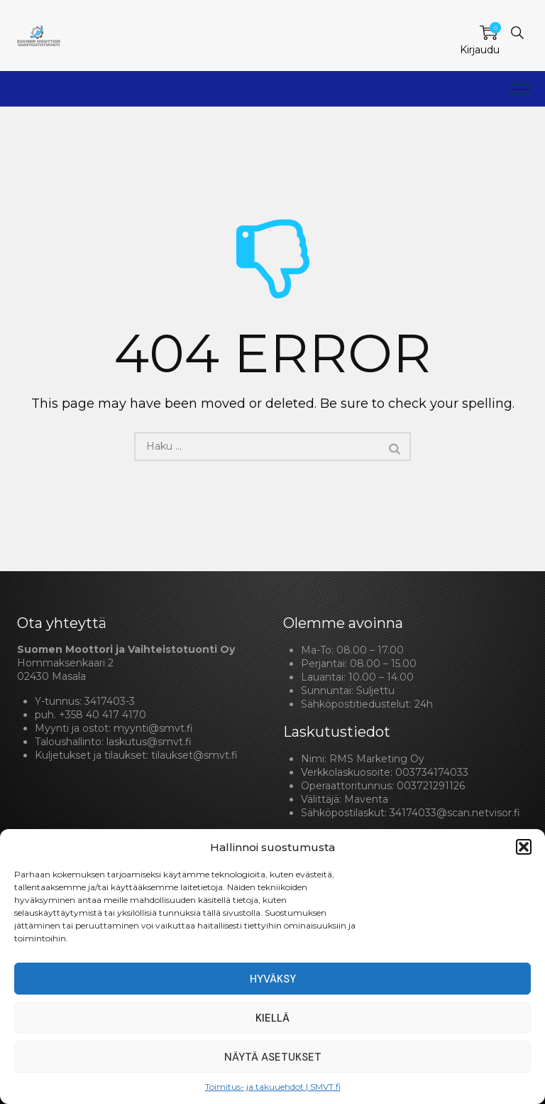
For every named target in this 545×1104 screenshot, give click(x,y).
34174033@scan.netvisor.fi (455, 812)
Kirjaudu (480, 49)
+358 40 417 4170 (102, 714)
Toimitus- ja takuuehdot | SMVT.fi (273, 1086)
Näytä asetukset (272, 1057)
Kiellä (272, 1018)
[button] (524, 847)
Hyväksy (273, 979)
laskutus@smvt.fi (149, 741)
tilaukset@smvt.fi (194, 755)
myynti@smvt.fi (153, 728)
